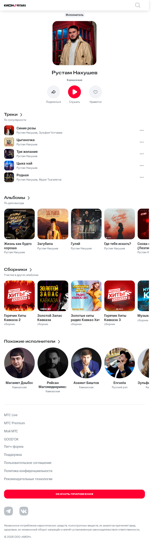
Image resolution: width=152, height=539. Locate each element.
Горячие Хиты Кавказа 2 (15, 318)
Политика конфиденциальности (28, 471)
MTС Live (11, 415)
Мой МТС (11, 431)
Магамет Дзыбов (20, 383)
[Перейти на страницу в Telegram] (8, 511)
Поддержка (13, 454)
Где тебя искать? (117, 244)
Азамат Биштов (86, 383)
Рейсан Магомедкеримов (53, 385)
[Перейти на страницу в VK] (23, 511)
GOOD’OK (11, 439)
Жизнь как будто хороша (18, 246)
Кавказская (74, 80)
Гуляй (75, 244)
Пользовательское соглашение (27, 462)
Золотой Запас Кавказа (49, 318)
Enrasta (119, 383)
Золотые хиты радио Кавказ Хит (85, 318)
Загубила (45, 244)
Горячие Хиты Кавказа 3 (115, 318)
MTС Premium (14, 423)
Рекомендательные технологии (28, 479)
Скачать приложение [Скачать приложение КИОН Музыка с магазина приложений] (74, 494)
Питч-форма (13, 446)
